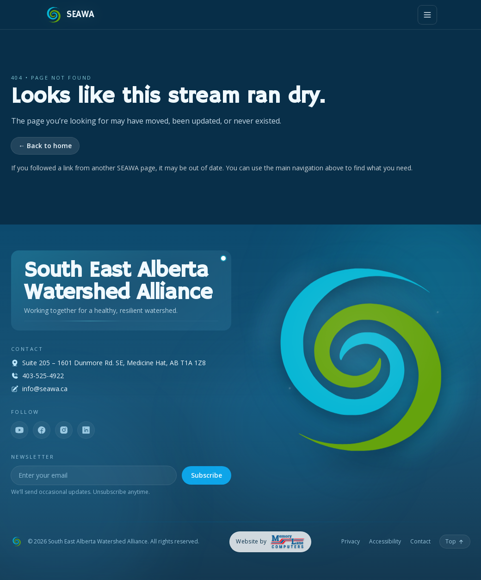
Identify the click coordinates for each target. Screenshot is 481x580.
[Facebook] (41, 430)
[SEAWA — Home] (69, 15)
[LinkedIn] (86, 430)
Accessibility (385, 541)
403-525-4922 (43, 375)
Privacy (350, 541)
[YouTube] (19, 430)
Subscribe (206, 475)
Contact (420, 541)
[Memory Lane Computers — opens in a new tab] (270, 541)
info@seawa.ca (45, 388)
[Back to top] (455, 541)
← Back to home (45, 145)
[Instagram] (64, 430)
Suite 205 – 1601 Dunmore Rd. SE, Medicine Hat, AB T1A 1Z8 (114, 362)
